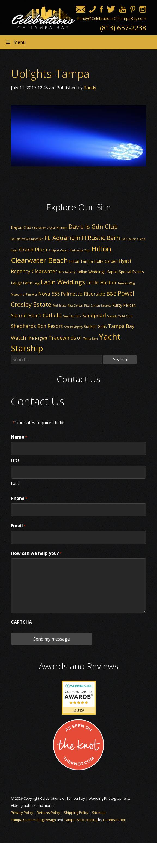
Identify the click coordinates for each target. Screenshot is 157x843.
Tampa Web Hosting (80, 819)
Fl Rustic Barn (100, 237)
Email (18, 526)
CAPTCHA (21, 622)
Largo (36, 283)
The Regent (37, 338)
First (15, 459)
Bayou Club (21, 227)
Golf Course (128, 239)
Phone (19, 498)
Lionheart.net (114, 819)
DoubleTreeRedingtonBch (27, 239)
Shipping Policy (76, 812)
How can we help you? (36, 553)
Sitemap (99, 812)
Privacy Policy (22, 812)
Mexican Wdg (126, 283)
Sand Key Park (72, 316)
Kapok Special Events (125, 271)
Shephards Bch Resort (37, 326)
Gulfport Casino (58, 250)
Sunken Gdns (95, 326)
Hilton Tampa (81, 261)
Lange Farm (21, 282)
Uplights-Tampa (50, 73)
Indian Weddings (91, 271)
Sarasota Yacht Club (119, 316)
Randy (90, 88)
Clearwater (39, 228)
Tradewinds (62, 337)
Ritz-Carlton (75, 305)
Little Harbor (101, 282)
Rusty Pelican (124, 305)
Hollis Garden (105, 261)
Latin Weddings (63, 282)
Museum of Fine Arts (24, 294)
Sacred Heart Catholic (36, 315)
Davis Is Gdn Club (93, 226)
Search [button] (120, 359)
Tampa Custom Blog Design (33, 819)
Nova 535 (49, 293)
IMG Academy (67, 272)
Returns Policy (48, 812)
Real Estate (59, 305)
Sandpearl (94, 315)
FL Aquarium (62, 237)
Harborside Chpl (80, 250)
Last (15, 483)
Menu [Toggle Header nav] (15, 42)
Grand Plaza (33, 249)
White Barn (90, 338)
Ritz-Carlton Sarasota (97, 305)
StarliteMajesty (73, 327)
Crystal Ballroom (57, 228)
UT (79, 338)
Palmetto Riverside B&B (89, 293)
